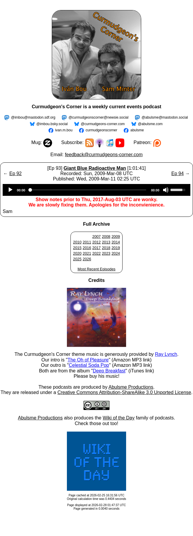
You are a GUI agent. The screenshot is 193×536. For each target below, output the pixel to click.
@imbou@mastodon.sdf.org (33, 117)
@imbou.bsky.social (52, 124)
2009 (116, 236)
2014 (116, 242)
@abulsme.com (150, 124)
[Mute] (166, 190)
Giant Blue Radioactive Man (95, 168)
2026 (87, 259)
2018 (106, 248)
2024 (116, 253)
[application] (96, 190)
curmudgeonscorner (101, 130)
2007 (96, 236)
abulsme (137, 130)
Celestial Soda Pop (89, 365)
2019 (116, 248)
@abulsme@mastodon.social (164, 117)
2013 (106, 242)
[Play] (10, 190)
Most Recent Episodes (96, 269)
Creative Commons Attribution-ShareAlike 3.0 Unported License (124, 392)
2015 (77, 248)
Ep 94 (177, 173)
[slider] (179, 189)
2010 (77, 242)
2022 (96, 253)
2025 (77, 259)
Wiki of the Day (119, 417)
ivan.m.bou (64, 130)
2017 (96, 248)
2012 (96, 242)
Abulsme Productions (130, 387)
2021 (87, 253)
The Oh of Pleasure (88, 359)
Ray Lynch (166, 354)
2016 (87, 248)
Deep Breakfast (109, 370)
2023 (106, 253)
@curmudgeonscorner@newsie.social (98, 117)
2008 (106, 236)
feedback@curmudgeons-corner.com (104, 154)
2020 (77, 253)
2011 (87, 242)
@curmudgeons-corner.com (103, 124)
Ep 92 (15, 173)
